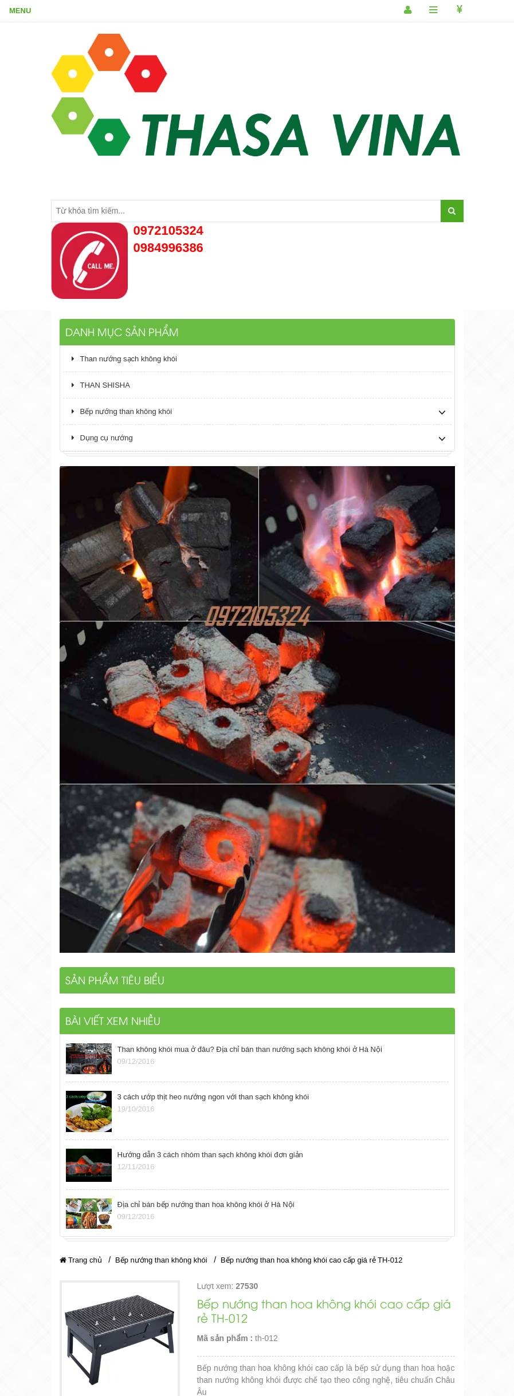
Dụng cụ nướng (102, 437)
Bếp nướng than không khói (122, 411)
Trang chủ (81, 1260)
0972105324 (168, 230)
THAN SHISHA (101, 385)
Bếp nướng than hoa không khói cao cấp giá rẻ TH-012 (311, 1260)
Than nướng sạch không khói (124, 358)
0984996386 (168, 247)
